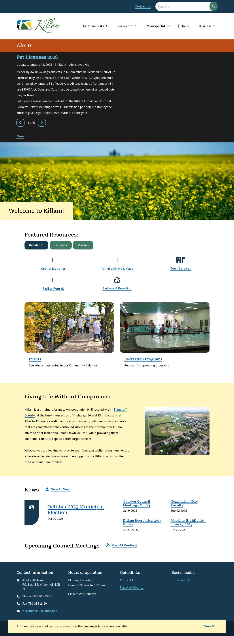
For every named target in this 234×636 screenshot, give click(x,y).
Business (205, 26)
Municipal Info (157, 26)
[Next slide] (42, 123)
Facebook (181, 580)
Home (185, 26)
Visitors (83, 245)
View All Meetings (124, 545)
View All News (61, 489)
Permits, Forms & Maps (117, 269)
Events (35, 359)
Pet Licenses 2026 (37, 57)
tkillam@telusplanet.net (39, 611)
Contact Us (143, 6)
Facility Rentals (53, 289)
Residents (36, 245)
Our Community (93, 26)
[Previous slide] (20, 123)
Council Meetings (53, 269)
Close (207, 626)
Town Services (180, 268)
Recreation (125, 26)
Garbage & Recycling (116, 288)
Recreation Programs (143, 359)
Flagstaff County (132, 587)
